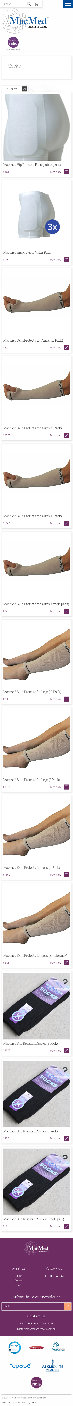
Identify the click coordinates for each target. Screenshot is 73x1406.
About (19, 1275)
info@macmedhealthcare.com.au (37, 1329)
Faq (19, 1285)
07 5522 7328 (46, 1323)
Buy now (55, 171)
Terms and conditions (36, 1398)
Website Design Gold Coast (14, 1402)
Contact (19, 1280)
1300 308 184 (29, 1323)
